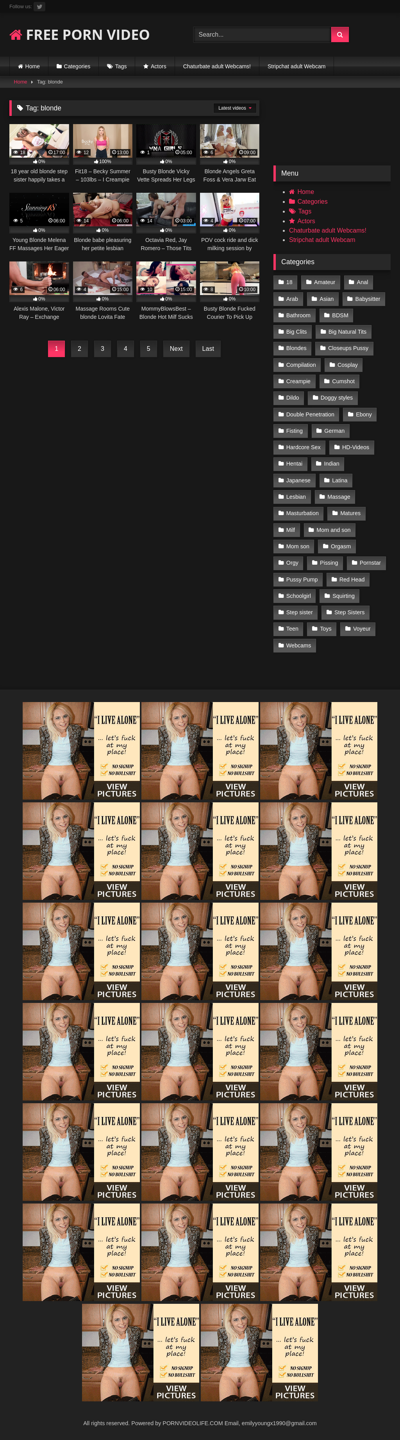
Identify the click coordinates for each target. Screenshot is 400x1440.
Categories (77, 66)
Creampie (298, 381)
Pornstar (370, 563)
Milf (290, 530)
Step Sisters (349, 612)
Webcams (298, 645)
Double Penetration (310, 414)
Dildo (292, 398)
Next (176, 348)
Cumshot (343, 381)
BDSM (340, 315)
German (334, 431)
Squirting (343, 596)
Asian (327, 299)
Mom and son (333, 530)
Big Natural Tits (348, 332)
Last (208, 348)
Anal (362, 282)
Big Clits (296, 332)
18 (289, 282)
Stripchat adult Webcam (296, 66)
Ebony (364, 414)
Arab (292, 299)
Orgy (292, 563)
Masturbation (302, 513)
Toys (326, 629)
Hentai (294, 463)
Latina (339, 480)
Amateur (324, 282)
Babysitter (367, 299)
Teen (292, 629)
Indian (331, 463)
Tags (121, 66)
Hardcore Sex (303, 447)
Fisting (294, 431)
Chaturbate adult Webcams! (217, 66)
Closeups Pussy (348, 348)
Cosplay (348, 365)
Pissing (329, 563)
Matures (350, 513)
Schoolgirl (298, 596)
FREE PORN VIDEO (79, 34)
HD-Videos (355, 447)
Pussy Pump (302, 579)
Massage (338, 497)
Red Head (352, 579)
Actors (158, 66)
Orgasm (341, 546)
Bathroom (298, 315)
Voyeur (362, 629)
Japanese (298, 480)
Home (32, 66)
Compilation (301, 365)
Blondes (296, 348)
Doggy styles (337, 398)
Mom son (297, 546)
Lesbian (296, 497)
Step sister (299, 612)
